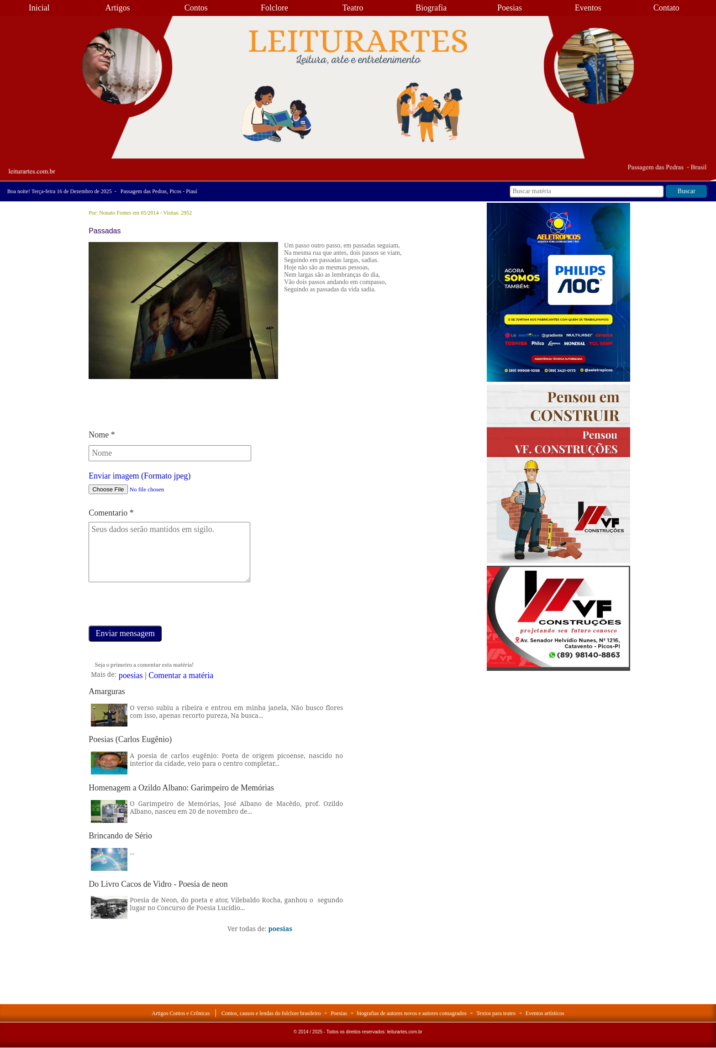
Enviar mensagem (124, 633)
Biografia (431, 7)
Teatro (352, 7)
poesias (131, 675)
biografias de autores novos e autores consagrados (412, 1013)
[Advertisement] (558, 729)
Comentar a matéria (180, 675)
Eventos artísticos (545, 1013)
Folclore (274, 7)
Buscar (686, 191)
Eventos (588, 7)
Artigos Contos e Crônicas (181, 1013)
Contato (666, 7)
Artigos (117, 7)
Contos (196, 7)
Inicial (39, 7)
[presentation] (158, 608)
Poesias (509, 7)
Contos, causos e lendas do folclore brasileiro (271, 1013)
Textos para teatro (496, 1013)
